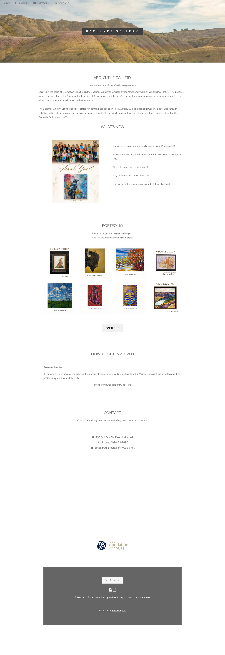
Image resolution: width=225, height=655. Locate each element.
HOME (6, 3)
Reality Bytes (119, 610)
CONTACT (62, 3)
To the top (112, 580)
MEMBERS (21, 3)
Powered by (105, 610)
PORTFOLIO (41, 3)
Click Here (125, 384)
